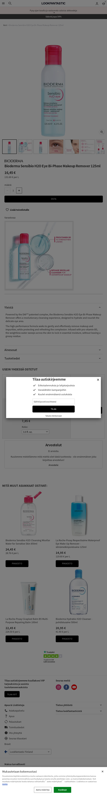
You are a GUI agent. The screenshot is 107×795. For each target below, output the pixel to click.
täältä (5, 784)
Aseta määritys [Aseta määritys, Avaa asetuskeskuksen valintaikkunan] (42, 789)
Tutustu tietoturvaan (53, 416)
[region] (53, 781)
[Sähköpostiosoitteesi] (53, 401)
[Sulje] (98, 380)
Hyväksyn (62, 789)
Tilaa (53, 409)
